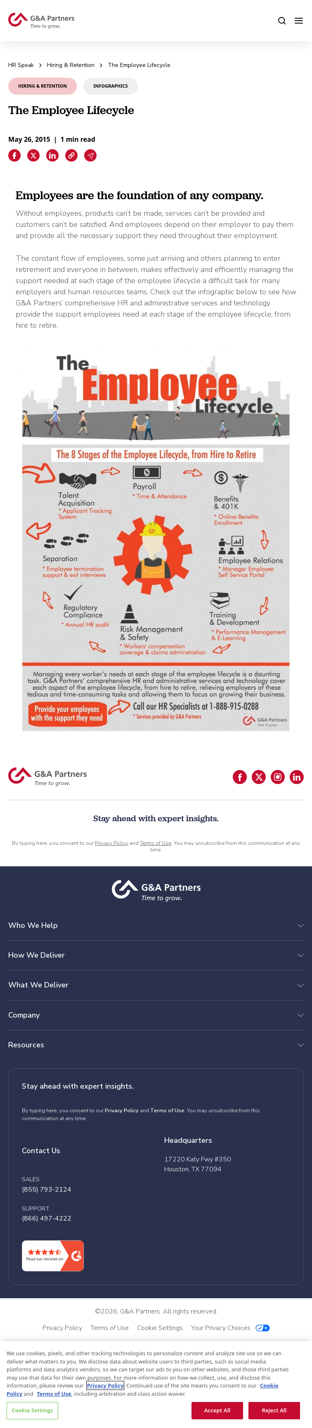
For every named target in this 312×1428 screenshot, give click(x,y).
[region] (156, 1384)
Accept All (217, 1410)
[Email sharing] (90, 155)
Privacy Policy (111, 843)
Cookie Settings (32, 1410)
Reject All (274, 1410)
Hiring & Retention (71, 65)
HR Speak (21, 65)
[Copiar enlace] (71, 155)
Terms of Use (155, 843)
